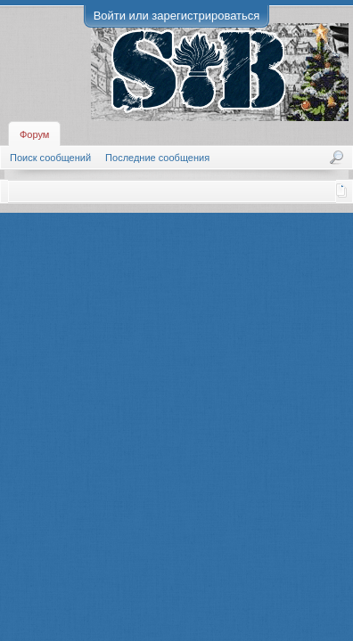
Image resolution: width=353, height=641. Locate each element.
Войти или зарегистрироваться (177, 15)
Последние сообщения (157, 157)
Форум (34, 134)
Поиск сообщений (50, 157)
